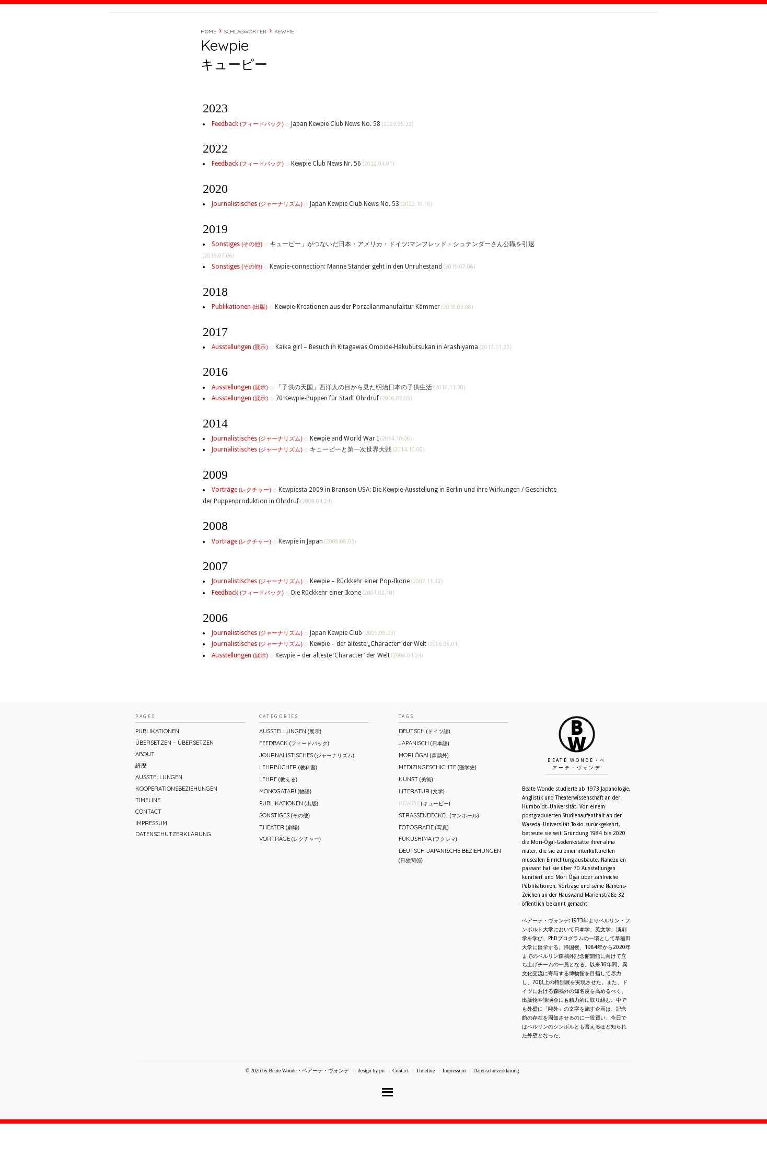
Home (208, 76)
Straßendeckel (439, 859)
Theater (279, 871)
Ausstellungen (241, 391)
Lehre (278, 823)
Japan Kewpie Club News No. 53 (371, 248)
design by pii (370, 1115)
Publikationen (240, 351)
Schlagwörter (245, 76)
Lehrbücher (288, 811)
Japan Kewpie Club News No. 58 (352, 168)
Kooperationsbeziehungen (176, 833)
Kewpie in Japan (317, 585)
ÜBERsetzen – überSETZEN (174, 787)
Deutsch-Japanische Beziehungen (450, 900)
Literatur (422, 835)
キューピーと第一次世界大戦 (367, 494)
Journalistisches (258, 248)
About (490, 33)
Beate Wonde (176, 35)
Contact (578, 33)
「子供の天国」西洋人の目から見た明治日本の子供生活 (370, 431)
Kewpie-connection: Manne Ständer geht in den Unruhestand (372, 311)
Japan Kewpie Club (352, 677)
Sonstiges (238, 288)
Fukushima (428, 883)
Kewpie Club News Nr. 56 (342, 208)
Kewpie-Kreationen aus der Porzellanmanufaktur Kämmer (374, 351)
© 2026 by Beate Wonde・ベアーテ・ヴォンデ (296, 1115)
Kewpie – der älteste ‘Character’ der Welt (349, 699)
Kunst (416, 823)
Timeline (542, 33)
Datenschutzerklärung (173, 878)
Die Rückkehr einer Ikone (342, 637)
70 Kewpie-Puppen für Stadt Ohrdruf (343, 442)
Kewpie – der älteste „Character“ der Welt (384, 688)
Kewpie (284, 76)
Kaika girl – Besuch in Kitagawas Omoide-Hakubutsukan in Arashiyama (393, 391)
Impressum (151, 867)
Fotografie (424, 871)
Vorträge (242, 534)
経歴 (515, 33)
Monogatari (285, 835)
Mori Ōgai (424, 799)
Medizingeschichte (438, 811)
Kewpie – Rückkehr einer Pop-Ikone (376, 625)
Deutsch (424, 775)
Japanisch (424, 787)
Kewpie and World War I (361, 483)
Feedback (248, 168)
